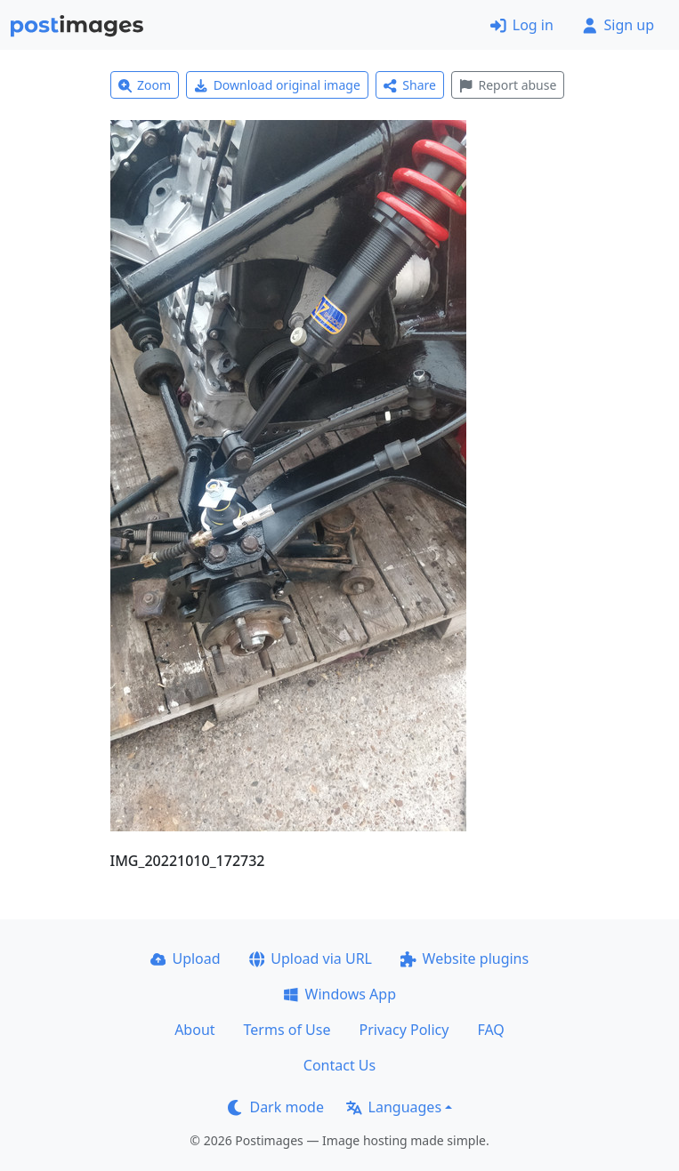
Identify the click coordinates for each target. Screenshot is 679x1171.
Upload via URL (310, 958)
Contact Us (339, 1065)
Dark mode (276, 1107)
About (194, 1029)
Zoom (145, 84)
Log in (522, 25)
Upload (185, 958)
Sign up (618, 25)
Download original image (277, 84)
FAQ (490, 1029)
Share (410, 84)
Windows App (339, 994)
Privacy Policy (404, 1029)
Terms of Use (287, 1029)
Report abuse (507, 84)
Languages (393, 1107)
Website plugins (464, 958)
